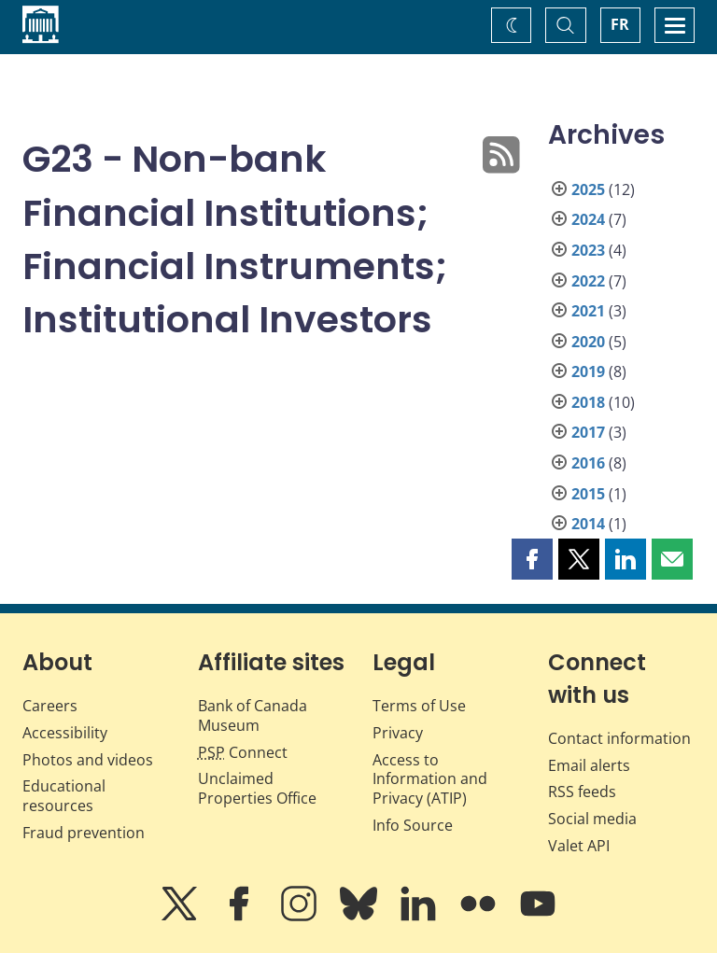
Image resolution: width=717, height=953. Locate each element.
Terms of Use (419, 705)
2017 (588, 432)
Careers (49, 705)
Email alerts (589, 765)
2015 (588, 494)
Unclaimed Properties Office (257, 788)
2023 (588, 250)
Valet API (579, 845)
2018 (588, 402)
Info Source (413, 825)
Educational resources (63, 796)
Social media (592, 818)
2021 (588, 311)
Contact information (619, 738)
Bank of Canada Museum (252, 715)
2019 (588, 371)
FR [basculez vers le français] (620, 24)
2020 (588, 341)
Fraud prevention (83, 832)
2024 (588, 219)
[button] (532, 559)
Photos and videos (87, 760)
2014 (588, 523)
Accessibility (64, 732)
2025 (588, 189)
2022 (588, 281)
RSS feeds (582, 791)
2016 (588, 463)
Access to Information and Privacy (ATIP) (430, 779)
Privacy (398, 732)
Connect (243, 752)
